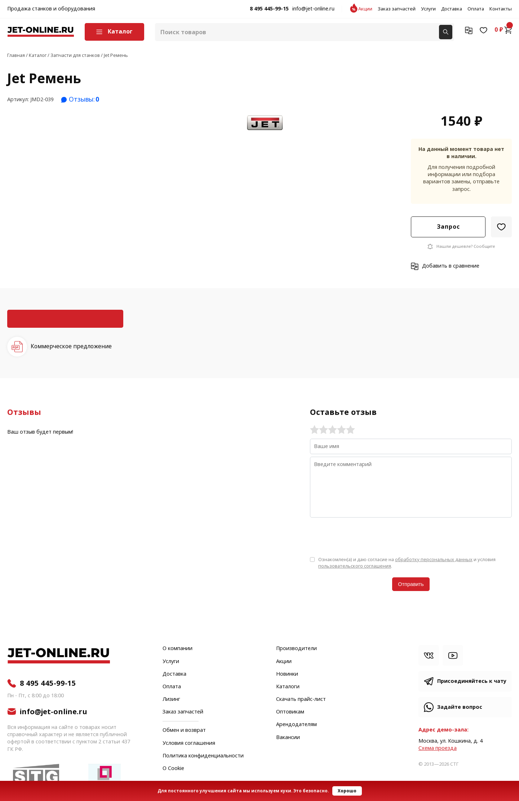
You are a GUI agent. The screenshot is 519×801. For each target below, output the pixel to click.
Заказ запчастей (397, 9)
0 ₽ (503, 30)
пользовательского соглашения (354, 566)
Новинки (287, 674)
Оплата (475, 9)
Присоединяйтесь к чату (471, 681)
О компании (177, 648)
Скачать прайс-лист (301, 699)
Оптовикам (290, 712)
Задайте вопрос (459, 707)
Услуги (428, 9)
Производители (296, 648)
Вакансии (288, 737)
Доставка (451, 9)
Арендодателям (296, 724)
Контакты (500, 9)
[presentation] (365, 536)
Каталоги (288, 686)
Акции (365, 9)
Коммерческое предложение (71, 346)
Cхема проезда (437, 748)
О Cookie (173, 768)
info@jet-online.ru (313, 9)
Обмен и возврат (184, 730)
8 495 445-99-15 (269, 9)
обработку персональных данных (434, 559)
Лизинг (171, 699)
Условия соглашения (189, 743)
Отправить (410, 584)
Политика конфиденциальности (203, 756)
